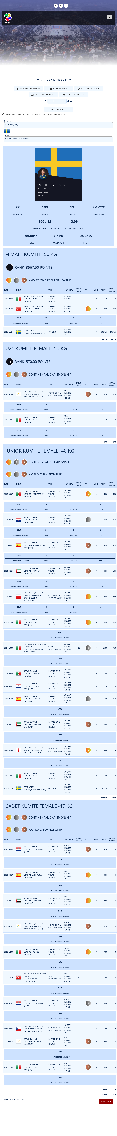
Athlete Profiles (28, 89)
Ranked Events (88, 89)
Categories (58, 89)
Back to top (106, 1102)
